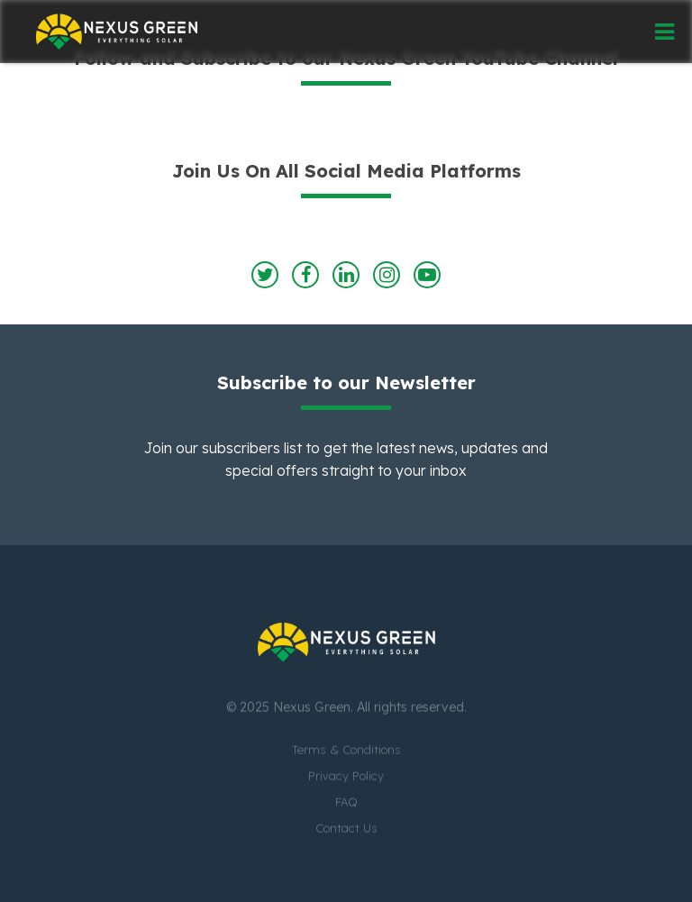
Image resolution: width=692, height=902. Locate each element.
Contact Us (346, 829)
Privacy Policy (346, 777)
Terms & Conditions (346, 750)
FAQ (346, 803)
